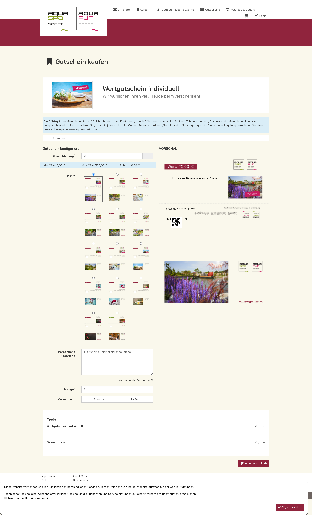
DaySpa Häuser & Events (175, 9)
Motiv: (71, 175)
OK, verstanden (289, 507)
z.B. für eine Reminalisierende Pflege (117, 362)
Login (260, 16)
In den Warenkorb (253, 479)
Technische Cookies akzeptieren (31, 498)
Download (99, 399)
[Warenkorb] (246, 16)
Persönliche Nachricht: (66, 354)
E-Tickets (121, 9)
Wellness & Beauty (242, 9)
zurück (58, 138)
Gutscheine (210, 9)
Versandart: (66, 399)
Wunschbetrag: (64, 156)
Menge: (69, 389)
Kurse (143, 9)
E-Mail (135, 399)
